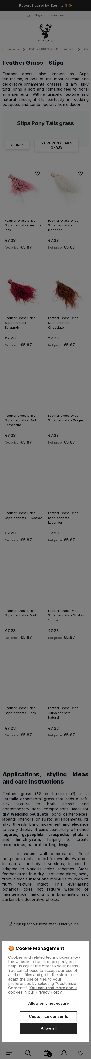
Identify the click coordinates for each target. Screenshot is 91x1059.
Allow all (49, 1028)
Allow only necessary (48, 1003)
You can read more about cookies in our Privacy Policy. (42, 990)
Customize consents (48, 1016)
